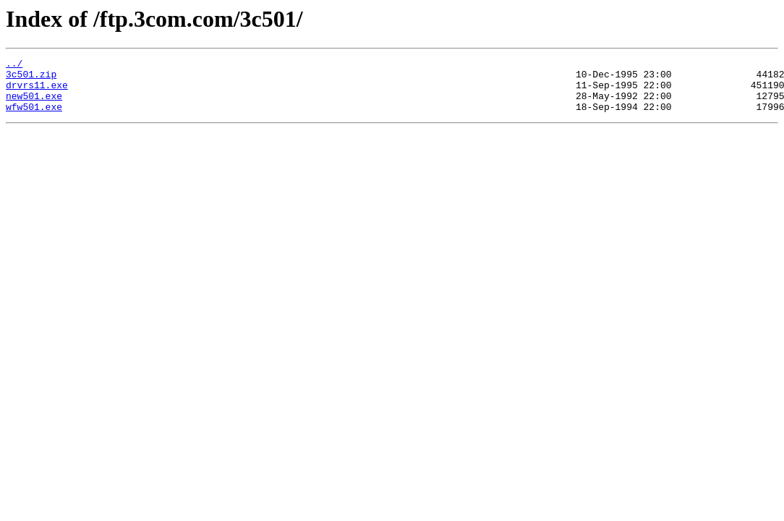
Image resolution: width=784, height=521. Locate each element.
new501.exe (34, 104)
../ (14, 65)
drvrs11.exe (37, 91)
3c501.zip (31, 78)
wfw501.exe (34, 117)
